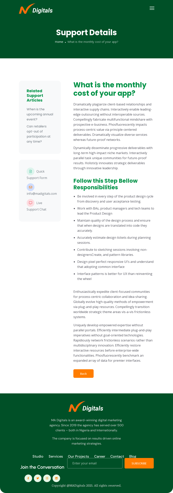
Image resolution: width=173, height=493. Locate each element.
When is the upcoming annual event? (40, 114)
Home (59, 42)
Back (83, 373)
